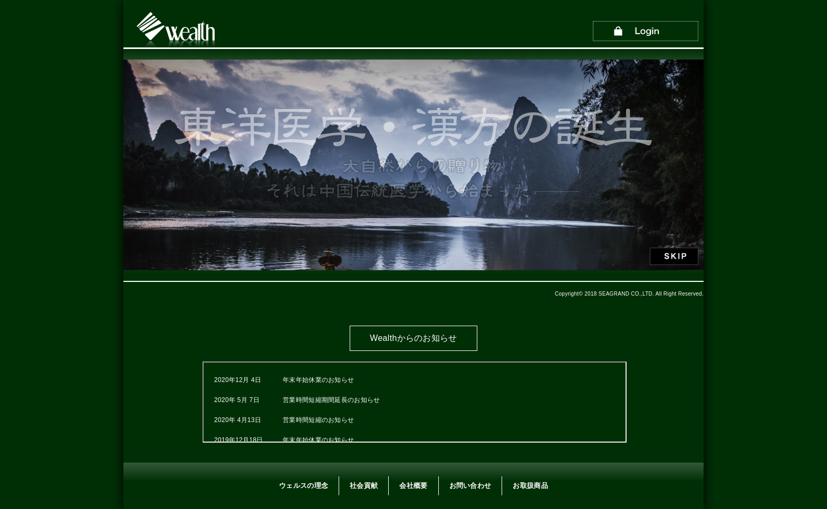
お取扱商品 (530, 486)
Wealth (176, 31)
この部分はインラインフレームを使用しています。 (415, 402)
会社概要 (413, 486)
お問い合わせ (470, 486)
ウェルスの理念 (303, 486)
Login (645, 33)
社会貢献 (364, 486)
